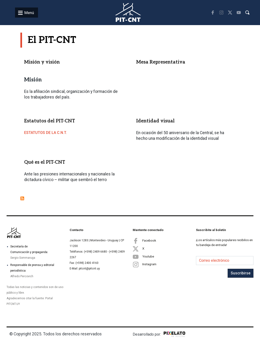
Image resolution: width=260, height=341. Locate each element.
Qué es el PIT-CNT (44, 162)
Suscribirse (240, 273)
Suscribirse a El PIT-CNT (22, 198)
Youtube (143, 257)
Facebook (144, 241)
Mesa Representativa (160, 62)
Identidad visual (155, 121)
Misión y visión (42, 62)
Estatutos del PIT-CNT (49, 121)
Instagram (144, 264)
